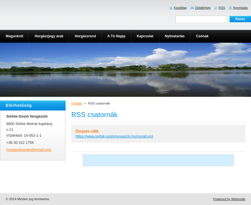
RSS (222, 7)
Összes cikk (87, 131)
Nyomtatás (240, 7)
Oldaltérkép (203, 7)
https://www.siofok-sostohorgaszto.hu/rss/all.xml (114, 136)
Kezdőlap (180, 7)
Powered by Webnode (229, 199)
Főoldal (76, 103)
